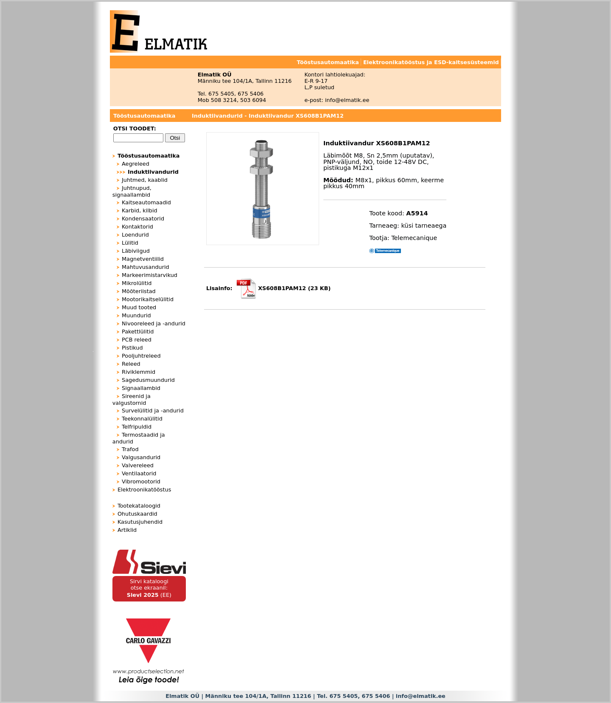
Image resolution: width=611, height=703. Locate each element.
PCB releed (136, 339)
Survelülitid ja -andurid (153, 410)
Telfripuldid (136, 426)
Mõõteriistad (139, 291)
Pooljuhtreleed (141, 356)
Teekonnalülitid (142, 418)
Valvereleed (138, 465)
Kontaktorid (137, 226)
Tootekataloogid (139, 506)
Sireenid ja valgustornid (131, 399)
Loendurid (135, 235)
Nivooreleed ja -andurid (153, 323)
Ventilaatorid (139, 473)
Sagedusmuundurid (148, 380)
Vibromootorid (141, 481)
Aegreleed (135, 164)
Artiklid (127, 530)
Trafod (130, 449)
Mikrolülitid (136, 283)
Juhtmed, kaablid (145, 180)
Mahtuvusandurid (145, 267)
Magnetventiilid (143, 259)
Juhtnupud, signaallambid (131, 191)
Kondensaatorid (143, 218)
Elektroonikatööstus (144, 489)
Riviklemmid (138, 372)
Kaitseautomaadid (146, 202)
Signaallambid (141, 388)
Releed (131, 364)
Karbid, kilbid (139, 210)
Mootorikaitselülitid (148, 299)
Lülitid (130, 243)
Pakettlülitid (138, 331)
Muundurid (136, 315)
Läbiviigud (136, 251)
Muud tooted (139, 307)
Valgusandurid (141, 457)
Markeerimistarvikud (149, 275)
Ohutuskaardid (137, 514)
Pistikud (132, 347)
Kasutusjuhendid (140, 522)
